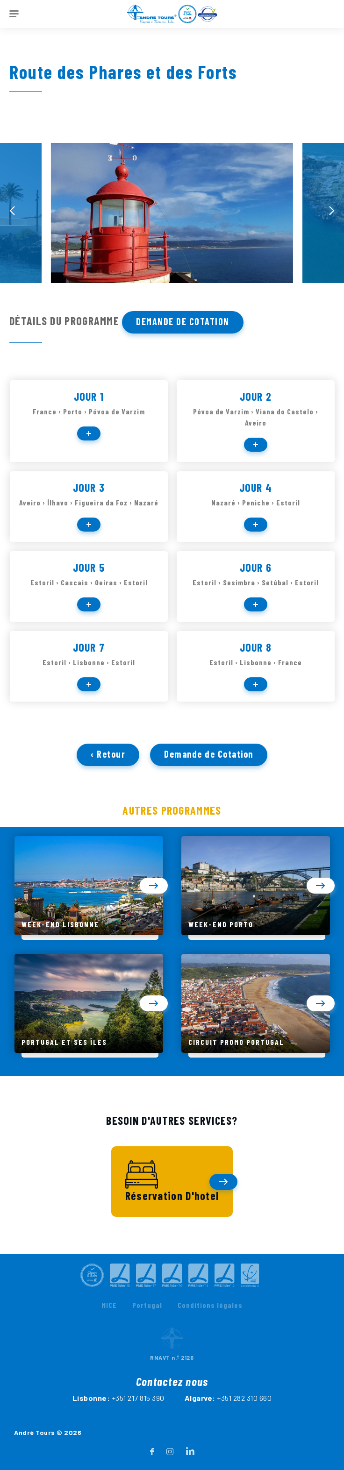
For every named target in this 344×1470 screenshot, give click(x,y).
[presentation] (12, 210)
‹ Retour (108, 763)
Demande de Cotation (182, 321)
